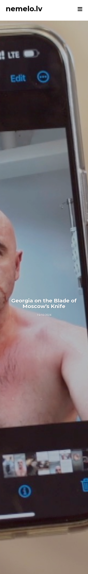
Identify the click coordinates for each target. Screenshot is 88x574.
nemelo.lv (24, 8)
